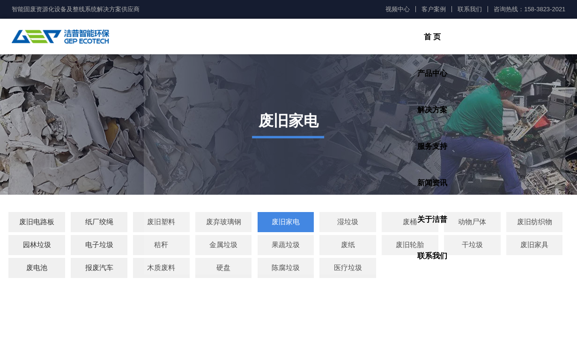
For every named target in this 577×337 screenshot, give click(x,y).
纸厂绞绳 (99, 223)
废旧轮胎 (410, 246)
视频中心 (397, 9)
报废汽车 (99, 269)
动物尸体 (472, 223)
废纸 (348, 246)
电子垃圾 (99, 246)
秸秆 (161, 246)
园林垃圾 (37, 246)
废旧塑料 (161, 223)
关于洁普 (479, 37)
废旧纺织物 (534, 223)
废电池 (36, 269)
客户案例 (434, 9)
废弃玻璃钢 (223, 223)
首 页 (188, 37)
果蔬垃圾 (286, 246)
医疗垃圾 (348, 269)
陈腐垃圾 (286, 269)
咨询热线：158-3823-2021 (529, 9)
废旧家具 (534, 246)
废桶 (410, 223)
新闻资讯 (421, 37)
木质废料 (161, 269)
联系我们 (470, 9)
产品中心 (247, 37)
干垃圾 (472, 246)
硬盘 (223, 269)
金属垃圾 (223, 246)
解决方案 (305, 37)
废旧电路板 (36, 223)
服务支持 (363, 37)
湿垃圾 (347, 223)
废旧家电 (286, 223)
